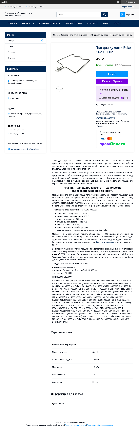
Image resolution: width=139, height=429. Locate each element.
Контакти (92, 23)
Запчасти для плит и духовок (74, 35)
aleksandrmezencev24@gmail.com (25, 149)
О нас (106, 23)
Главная (12, 23)
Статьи (11, 58)
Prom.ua (82, 423)
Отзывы (11, 52)
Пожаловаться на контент (75, 425)
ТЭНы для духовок (99, 35)
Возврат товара (73, 23)
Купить (112, 74)
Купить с (112, 81)
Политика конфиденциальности (100, 425)
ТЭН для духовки (105, 242)
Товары (26, 23)
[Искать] (104, 14)
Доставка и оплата (49, 23)
